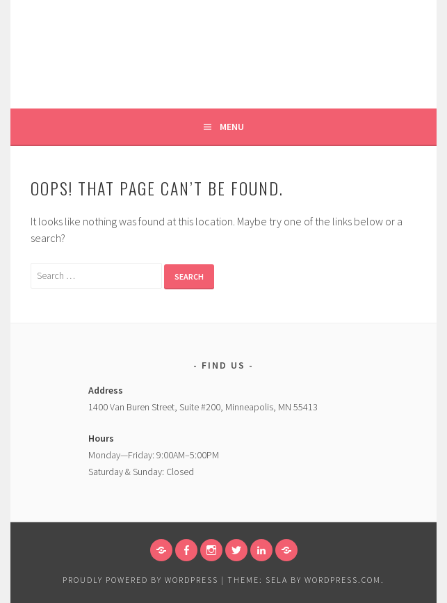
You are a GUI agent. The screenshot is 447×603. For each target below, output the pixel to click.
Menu (232, 126)
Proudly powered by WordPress (140, 579)
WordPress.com (342, 579)
